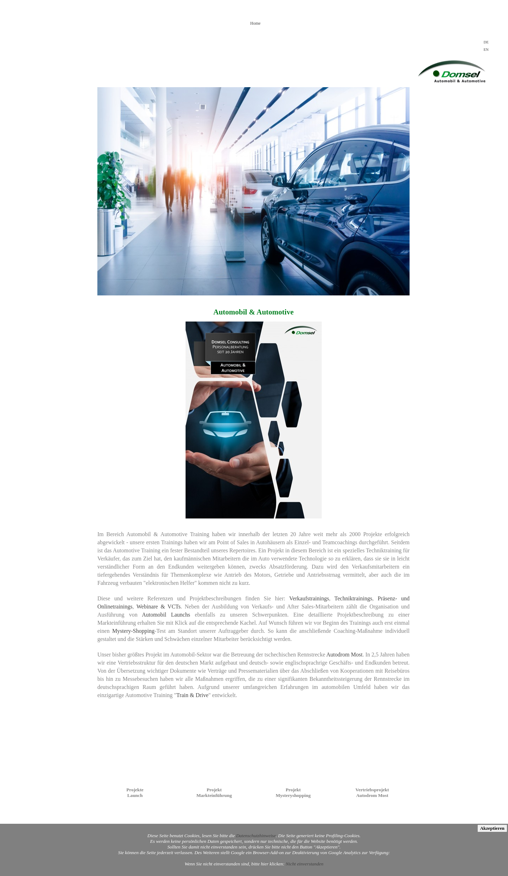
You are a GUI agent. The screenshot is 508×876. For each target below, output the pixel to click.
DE (486, 42)
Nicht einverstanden (304, 863)
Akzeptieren (492, 828)
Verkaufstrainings (309, 598)
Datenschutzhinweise (256, 835)
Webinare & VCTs (159, 607)
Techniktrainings (353, 598)
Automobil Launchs (166, 615)
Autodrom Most (344, 655)
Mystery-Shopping (133, 631)
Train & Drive (192, 695)
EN (486, 50)
